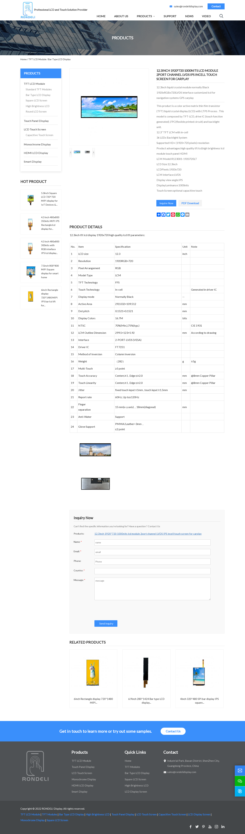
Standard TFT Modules (39, 89)
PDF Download (190, 203)
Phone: (77, 560)
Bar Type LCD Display (38, 94)
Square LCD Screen (36, 100)
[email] (240, 770)
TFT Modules (132, 766)
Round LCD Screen (36, 111)
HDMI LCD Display (36, 152)
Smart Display (33, 161)
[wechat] (240, 781)
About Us (121, 16)
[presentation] (120, 610)
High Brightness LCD (38, 106)
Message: (79, 579)
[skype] (240, 791)
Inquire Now (166, 203)
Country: (79, 570)
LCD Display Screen (136, 791)
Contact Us (173, 731)
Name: (78, 541)
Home (101, 16)
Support (170, 16)
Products (144, 16)
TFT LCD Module (34, 83)
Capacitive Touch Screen (39, 135)
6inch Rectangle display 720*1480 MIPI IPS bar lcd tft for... (49, 297)
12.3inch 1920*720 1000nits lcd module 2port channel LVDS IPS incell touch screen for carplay (148, 533)
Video (206, 16)
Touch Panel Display (36, 120)
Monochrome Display (37, 144)
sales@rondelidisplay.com (188, 6)
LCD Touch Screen (35, 129)
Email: (77, 551)
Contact (216, 6)
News (189, 16)
